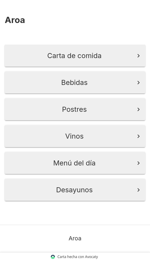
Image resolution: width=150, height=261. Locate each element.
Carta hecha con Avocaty (75, 256)
